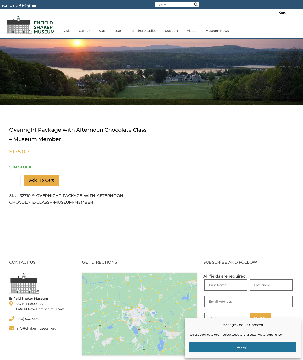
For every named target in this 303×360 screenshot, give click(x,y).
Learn (118, 31)
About (192, 31)
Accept (243, 347)
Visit (66, 31)
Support (171, 31)
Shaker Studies (144, 31)
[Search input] (175, 5)
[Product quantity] (15, 180)
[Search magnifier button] (196, 4)
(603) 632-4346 (27, 319)
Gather (84, 31)
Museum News (217, 31)
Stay (102, 31)
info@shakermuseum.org (36, 328)
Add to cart (41, 180)
